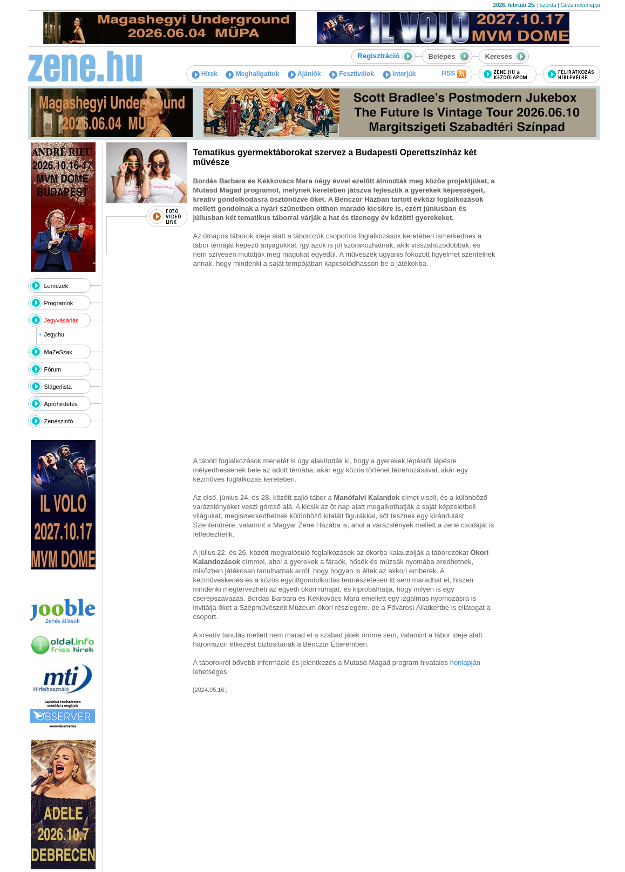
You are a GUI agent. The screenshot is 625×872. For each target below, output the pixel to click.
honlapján (465, 662)
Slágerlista (58, 386)
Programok (58, 303)
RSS (453, 74)
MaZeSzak (58, 352)
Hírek (205, 74)
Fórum (53, 369)
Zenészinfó (58, 421)
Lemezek (56, 286)
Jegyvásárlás (61, 320)
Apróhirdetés (61, 404)
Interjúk (399, 74)
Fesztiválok (351, 74)
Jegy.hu (54, 334)
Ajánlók (304, 74)
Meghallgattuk (252, 74)
